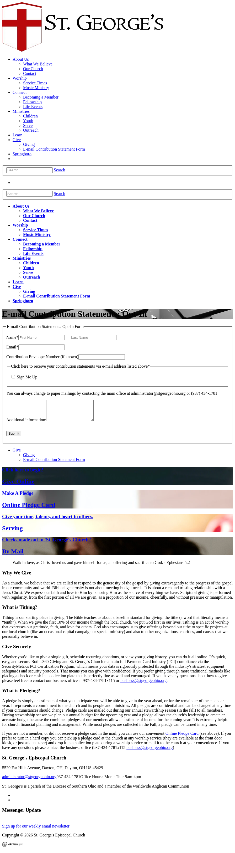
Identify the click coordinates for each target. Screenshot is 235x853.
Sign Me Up (27, 377)
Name (12, 337)
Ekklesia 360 (12, 848)
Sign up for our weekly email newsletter (36, 830)
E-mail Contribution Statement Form (54, 463)
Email (12, 347)
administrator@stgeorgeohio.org (29, 780)
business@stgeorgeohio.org (143, 684)
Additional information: (26, 424)
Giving (29, 458)
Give (17, 454)
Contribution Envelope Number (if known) (42, 356)
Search (59, 170)
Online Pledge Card (182, 737)
